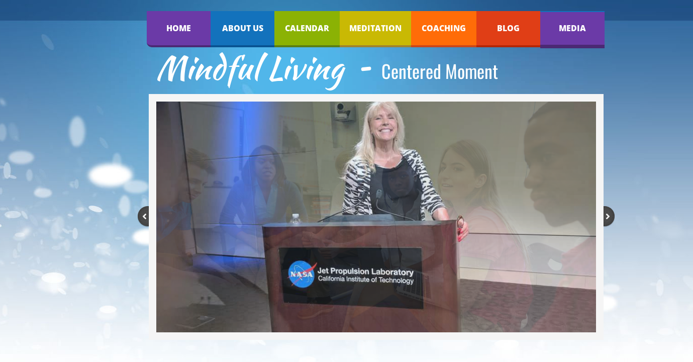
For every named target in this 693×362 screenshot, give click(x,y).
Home (178, 28)
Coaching (444, 28)
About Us (242, 28)
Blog (508, 28)
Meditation (375, 28)
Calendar (307, 28)
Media (572, 28)
